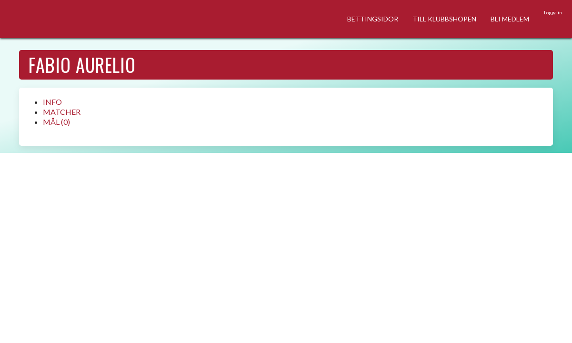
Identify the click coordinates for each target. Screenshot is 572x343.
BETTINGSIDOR (372, 19)
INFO (52, 101)
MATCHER (61, 111)
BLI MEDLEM (510, 19)
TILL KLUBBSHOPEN (444, 19)
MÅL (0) (56, 121)
